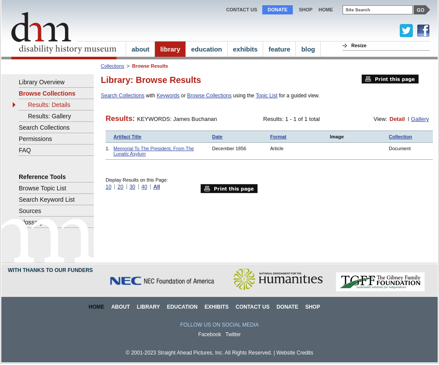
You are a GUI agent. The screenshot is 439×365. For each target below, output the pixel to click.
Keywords (168, 96)
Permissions (35, 138)
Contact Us (241, 9)
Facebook (209, 334)
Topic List (267, 96)
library (170, 49)
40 (144, 187)
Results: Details (49, 104)
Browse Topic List (42, 188)
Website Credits (294, 353)
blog (308, 49)
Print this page (390, 79)
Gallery (420, 119)
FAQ (25, 150)
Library (148, 307)
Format (278, 136)
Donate (278, 9)
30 (132, 187)
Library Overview (42, 82)
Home (96, 307)
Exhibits (217, 307)
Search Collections (122, 96)
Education (182, 307)
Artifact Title (127, 136)
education (206, 49)
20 (120, 187)
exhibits (245, 49)
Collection (400, 136)
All (156, 187)
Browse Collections (209, 96)
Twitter (233, 334)
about (140, 49)
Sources (30, 210)
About (120, 307)
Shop (305, 9)
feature (279, 49)
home (326, 9)
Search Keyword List (47, 199)
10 (108, 187)
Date (217, 136)
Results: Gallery (49, 116)
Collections (112, 66)
